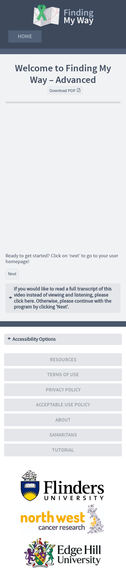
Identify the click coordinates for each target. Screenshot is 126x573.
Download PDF (65, 90)
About (63, 420)
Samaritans (63, 435)
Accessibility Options (34, 339)
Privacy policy (63, 390)
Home (25, 36)
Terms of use (63, 375)
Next (12, 273)
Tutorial (63, 450)
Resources (63, 360)
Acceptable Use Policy (63, 405)
